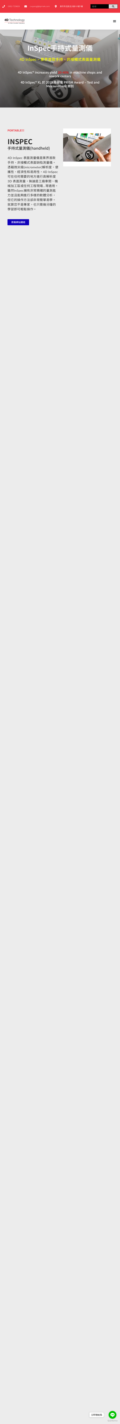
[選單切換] (114, 21)
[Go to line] (112, 1415)
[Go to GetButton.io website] (113, 1421)
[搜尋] (113, 6)
